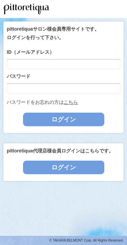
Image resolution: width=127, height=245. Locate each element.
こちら (71, 102)
